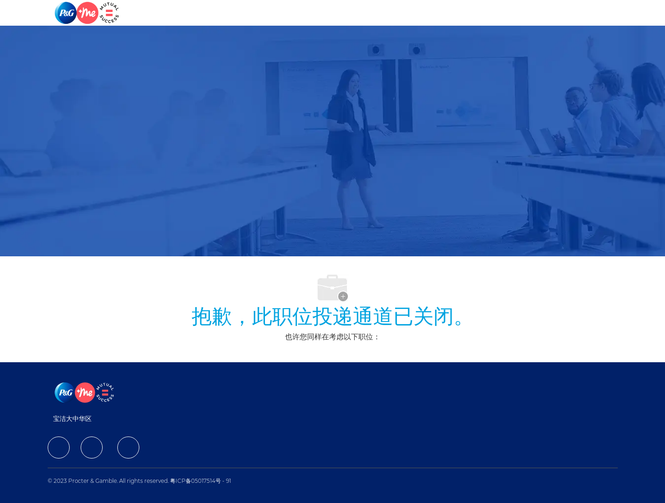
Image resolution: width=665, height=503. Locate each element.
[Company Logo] (87, 13)
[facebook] (59, 448)
